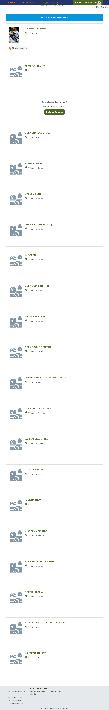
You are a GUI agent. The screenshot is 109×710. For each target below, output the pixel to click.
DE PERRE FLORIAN (34, 592)
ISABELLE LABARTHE (35, 28)
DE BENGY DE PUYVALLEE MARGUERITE (45, 377)
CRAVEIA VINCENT (35, 469)
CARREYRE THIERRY (35, 653)
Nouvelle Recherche (54, 17)
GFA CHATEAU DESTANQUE (39, 224)
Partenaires (56, 691)
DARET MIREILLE (33, 194)
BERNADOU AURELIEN (36, 530)
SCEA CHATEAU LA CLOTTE (39, 132)
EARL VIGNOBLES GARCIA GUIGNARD (45, 622)
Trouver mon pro (15, 703)
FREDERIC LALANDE (35, 66)
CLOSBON (30, 255)
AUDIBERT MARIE (34, 163)
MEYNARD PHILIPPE (35, 316)
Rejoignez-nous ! (15, 697)
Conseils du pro (15, 700)
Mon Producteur (54, 4)
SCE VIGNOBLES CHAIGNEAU (40, 561)
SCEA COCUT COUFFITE (38, 347)
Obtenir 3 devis (54, 112)
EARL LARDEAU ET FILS (36, 439)
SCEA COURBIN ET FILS (37, 286)
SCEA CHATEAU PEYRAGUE (39, 408)
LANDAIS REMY (33, 500)
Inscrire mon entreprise (88, 2)
